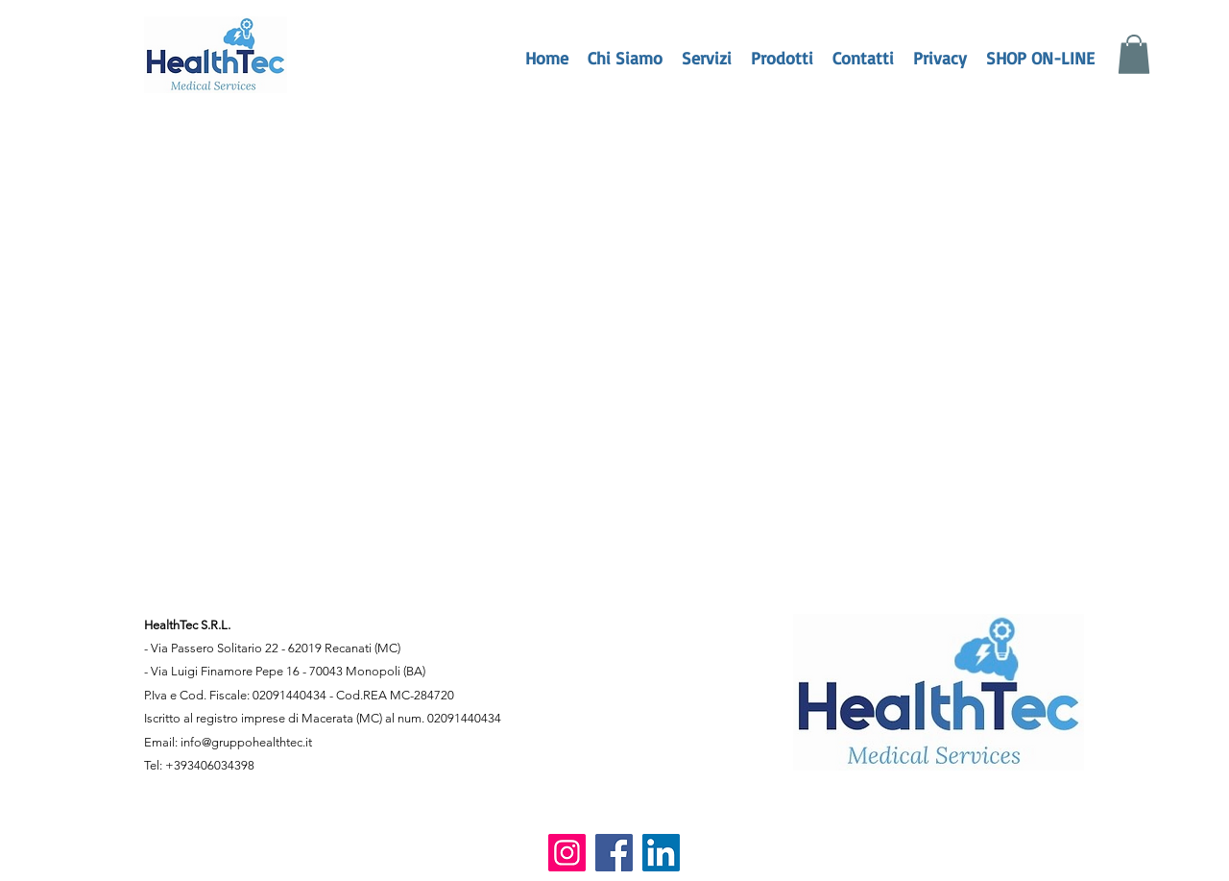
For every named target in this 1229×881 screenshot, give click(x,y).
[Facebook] (614, 852)
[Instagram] (567, 852)
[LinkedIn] (661, 852)
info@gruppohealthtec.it (246, 742)
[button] (1134, 54)
